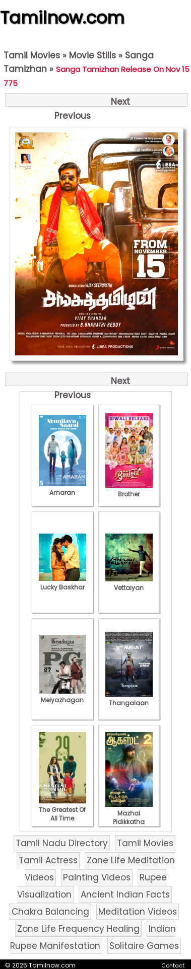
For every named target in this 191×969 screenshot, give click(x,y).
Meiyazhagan (62, 695)
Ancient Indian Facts (125, 894)
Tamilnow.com (62, 18)
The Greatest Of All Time (62, 810)
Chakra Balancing (50, 912)
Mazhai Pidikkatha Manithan (129, 817)
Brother (129, 489)
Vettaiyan (129, 583)
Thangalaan (129, 698)
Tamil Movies (32, 55)
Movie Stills (92, 55)
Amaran (62, 488)
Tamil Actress (48, 860)
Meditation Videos (137, 912)
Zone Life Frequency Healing (78, 929)
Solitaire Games (144, 946)
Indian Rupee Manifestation (93, 937)
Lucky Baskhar (62, 582)
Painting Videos (97, 877)
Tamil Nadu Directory (62, 843)
